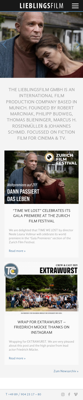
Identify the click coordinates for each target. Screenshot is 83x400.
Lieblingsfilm (41, 6)
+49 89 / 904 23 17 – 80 (24, 394)
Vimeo (75, 394)
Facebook (69, 394)
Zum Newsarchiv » (66, 371)
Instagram (63, 394)
